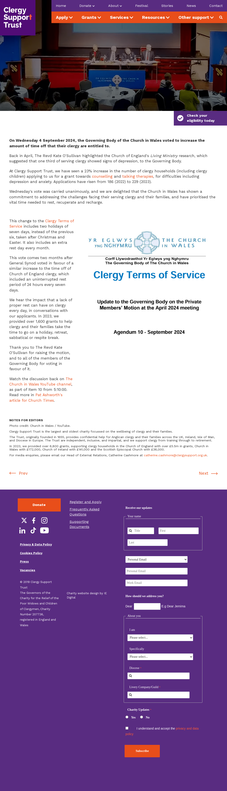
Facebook (33, 510)
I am (132, 620)
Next (203, 463)
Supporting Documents (79, 514)
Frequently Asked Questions (85, 501)
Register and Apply (86, 492)
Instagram (44, 510)
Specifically (136, 639)
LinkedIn (22, 520)
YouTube (44, 520)
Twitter (22, 510)
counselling (102, 166)
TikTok (33, 520)
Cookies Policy (31, 543)
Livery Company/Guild (143, 677)
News (191, 6)
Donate (39, 494)
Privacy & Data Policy (36, 534)
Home (61, 6)
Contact (216, 6)
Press (24, 551)
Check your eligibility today (196, 118)
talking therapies (137, 166)
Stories (167, 6)
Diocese (134, 658)
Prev (23, 463)
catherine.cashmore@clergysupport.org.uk (175, 445)
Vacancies (27, 560)
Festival (141, 6)
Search (222, 17)
